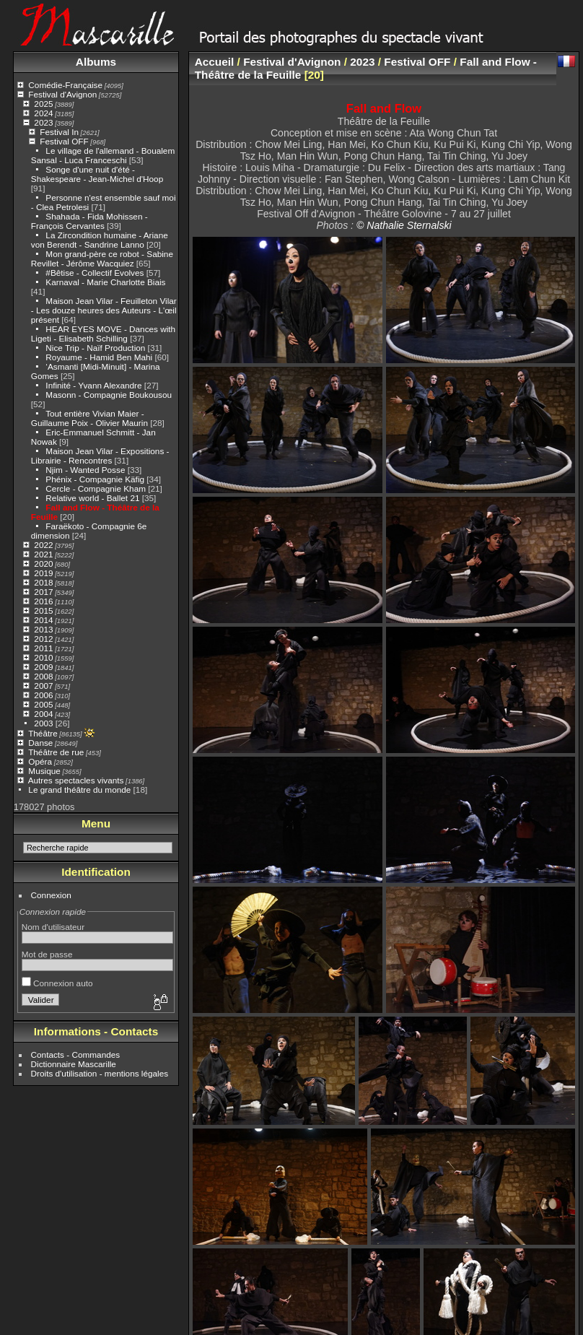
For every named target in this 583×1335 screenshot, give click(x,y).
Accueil (214, 62)
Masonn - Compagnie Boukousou (108, 394)
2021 (43, 554)
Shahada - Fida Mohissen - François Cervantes (89, 221)
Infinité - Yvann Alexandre (93, 385)
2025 (43, 103)
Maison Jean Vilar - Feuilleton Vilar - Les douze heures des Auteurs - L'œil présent (104, 310)
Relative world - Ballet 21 (92, 498)
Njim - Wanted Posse (85, 469)
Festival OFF (64, 141)
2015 (43, 610)
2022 (43, 544)
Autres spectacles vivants (76, 780)
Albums (96, 62)
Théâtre (43, 733)
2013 (43, 629)
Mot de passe (47, 954)
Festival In (59, 131)
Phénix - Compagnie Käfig (94, 479)
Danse (40, 742)
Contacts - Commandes (75, 1054)
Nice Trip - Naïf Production (95, 347)
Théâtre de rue (56, 752)
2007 (43, 685)
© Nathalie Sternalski (404, 225)
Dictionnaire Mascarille (73, 1064)
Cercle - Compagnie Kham (95, 488)
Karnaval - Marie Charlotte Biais (105, 282)
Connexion (51, 895)
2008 (43, 676)
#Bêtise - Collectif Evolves (94, 272)
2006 (43, 695)
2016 (43, 601)
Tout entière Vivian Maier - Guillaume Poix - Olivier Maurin (89, 418)
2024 (43, 113)
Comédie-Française (65, 85)
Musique (44, 770)
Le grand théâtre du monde (79, 789)
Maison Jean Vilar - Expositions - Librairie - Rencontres (100, 455)
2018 (43, 582)
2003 (43, 723)
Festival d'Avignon (62, 94)
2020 (43, 563)
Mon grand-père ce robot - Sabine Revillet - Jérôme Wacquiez (102, 258)
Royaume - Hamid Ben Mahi (98, 357)
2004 (43, 713)
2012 (43, 638)
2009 (43, 666)
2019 (43, 573)
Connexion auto (57, 983)
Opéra (40, 761)
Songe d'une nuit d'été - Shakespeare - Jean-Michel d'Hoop (97, 174)
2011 (43, 648)
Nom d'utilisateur (53, 926)
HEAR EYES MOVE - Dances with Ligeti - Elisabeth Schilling (103, 333)
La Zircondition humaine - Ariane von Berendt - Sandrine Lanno (99, 239)
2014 (43, 620)
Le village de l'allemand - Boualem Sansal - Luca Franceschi (103, 155)
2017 (43, 591)
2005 (43, 704)
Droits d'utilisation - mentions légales (100, 1073)
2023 (43, 122)
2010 (43, 657)
